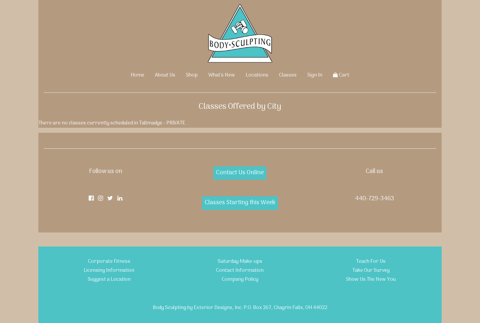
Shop (192, 75)
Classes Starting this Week (240, 203)
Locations (257, 75)
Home (137, 75)
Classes (288, 75)
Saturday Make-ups (240, 261)
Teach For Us (371, 261)
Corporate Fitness (109, 261)
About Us (165, 75)
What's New (221, 75)
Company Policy (240, 279)
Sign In (314, 75)
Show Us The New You (371, 279)
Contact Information (240, 270)
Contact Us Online (240, 173)
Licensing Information (109, 270)
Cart (341, 75)
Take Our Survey (371, 270)
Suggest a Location (109, 279)
